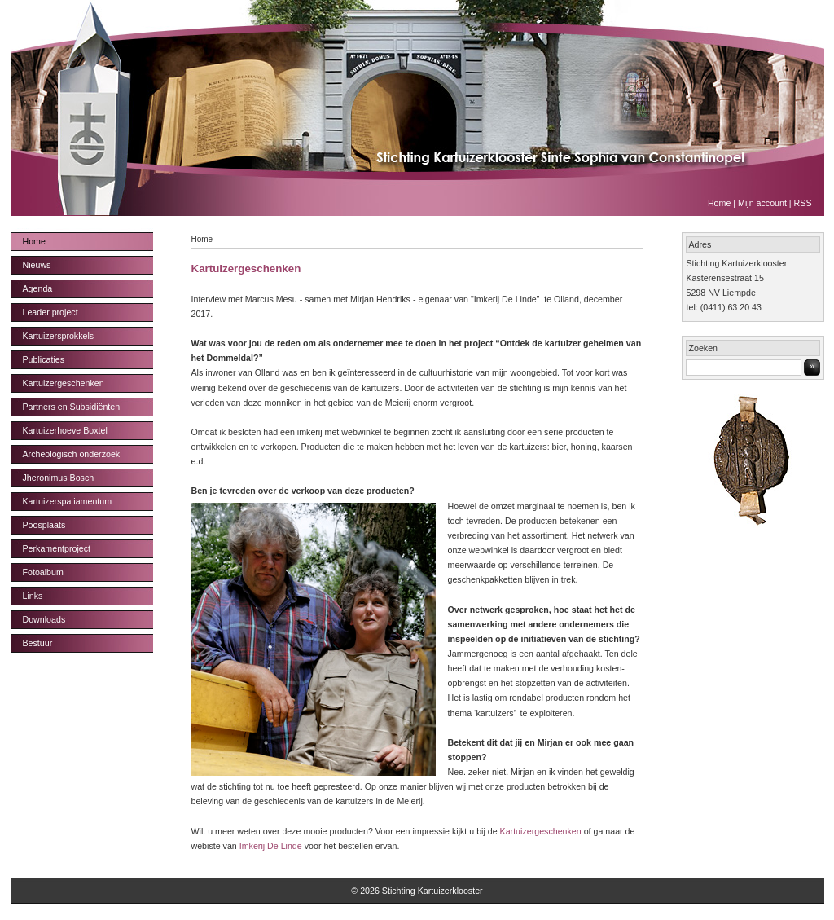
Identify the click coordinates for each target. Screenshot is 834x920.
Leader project (50, 312)
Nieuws (37, 265)
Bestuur (38, 643)
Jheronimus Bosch (58, 477)
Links (33, 596)
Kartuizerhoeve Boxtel (65, 430)
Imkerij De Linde (270, 846)
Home (719, 203)
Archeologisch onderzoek (72, 454)
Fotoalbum (43, 572)
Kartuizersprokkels (58, 336)
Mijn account (762, 203)
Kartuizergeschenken (63, 383)
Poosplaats (44, 525)
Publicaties (44, 359)
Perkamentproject (57, 548)
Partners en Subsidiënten (72, 407)
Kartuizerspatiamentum (67, 501)
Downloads (44, 619)
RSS (803, 203)
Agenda (38, 288)
